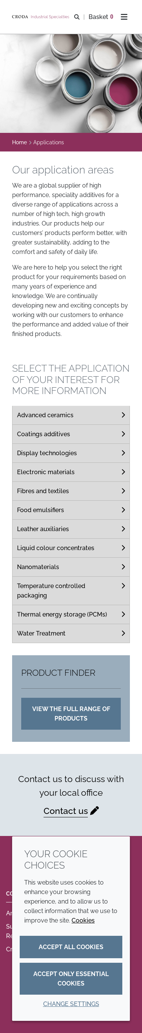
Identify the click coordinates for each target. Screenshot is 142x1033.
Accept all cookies (71, 947)
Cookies (83, 920)
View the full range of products (71, 713)
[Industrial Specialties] (41, 17)
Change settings (71, 1004)
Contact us (66, 811)
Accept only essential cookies (71, 978)
